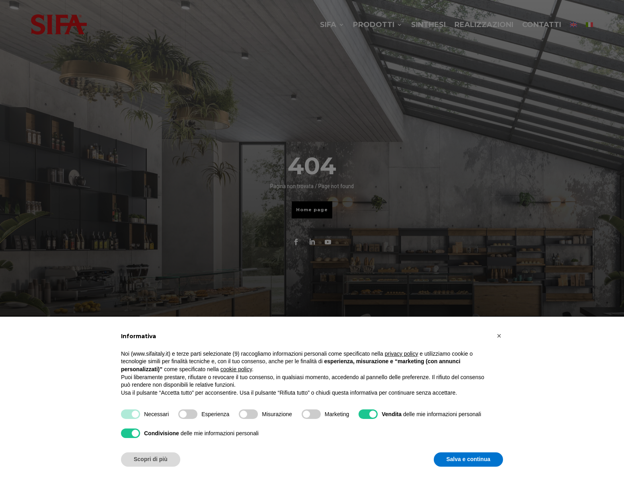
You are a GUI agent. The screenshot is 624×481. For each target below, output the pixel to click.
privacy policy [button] (401, 354)
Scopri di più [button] (151, 459)
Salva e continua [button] (468, 459)
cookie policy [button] (236, 369)
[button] (499, 335)
